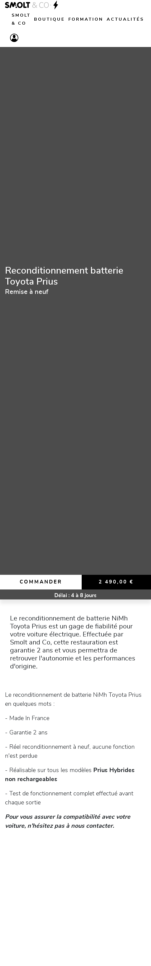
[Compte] (14, 38)
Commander (41, 581)
